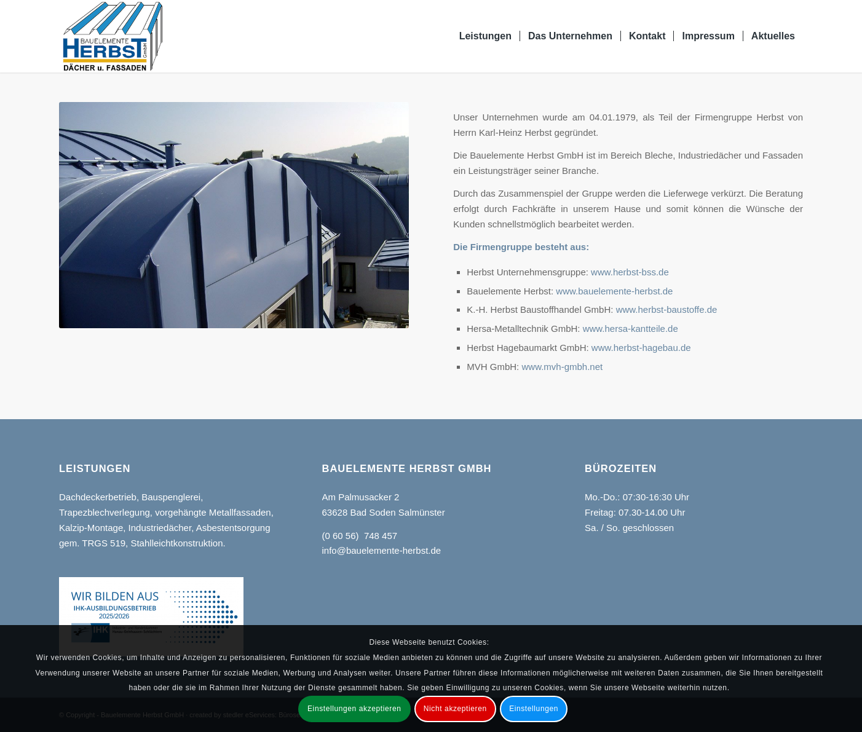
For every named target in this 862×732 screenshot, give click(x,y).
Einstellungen (533, 708)
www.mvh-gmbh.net (562, 366)
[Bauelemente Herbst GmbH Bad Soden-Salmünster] (113, 36)
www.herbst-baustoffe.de (667, 309)
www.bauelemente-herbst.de (614, 291)
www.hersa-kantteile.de (630, 328)
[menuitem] (485, 36)
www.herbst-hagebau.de (641, 347)
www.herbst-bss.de (630, 272)
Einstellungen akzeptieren (354, 708)
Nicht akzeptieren (455, 708)
